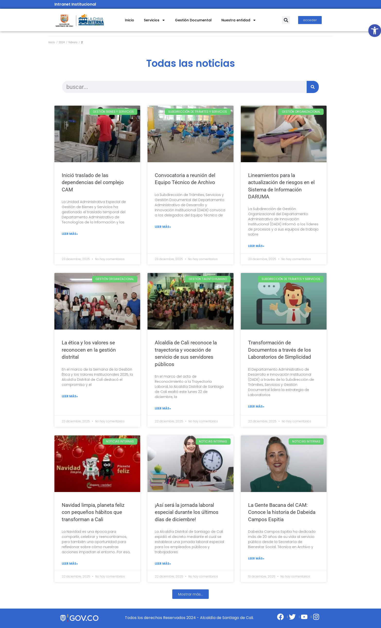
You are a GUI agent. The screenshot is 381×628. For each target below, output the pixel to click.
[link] (374, 30)
